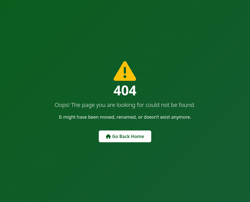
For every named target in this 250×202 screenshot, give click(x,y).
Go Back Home (125, 136)
